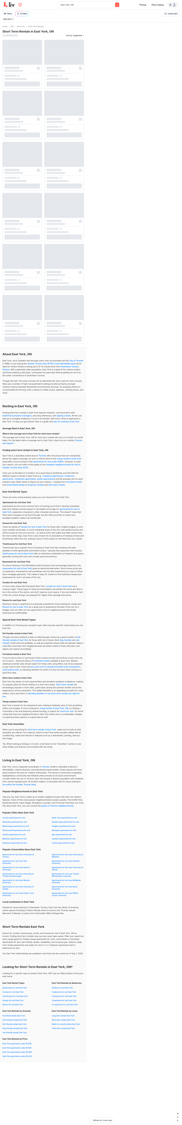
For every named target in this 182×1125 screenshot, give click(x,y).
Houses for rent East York (12, 1000)
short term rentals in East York (42, 729)
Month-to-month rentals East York (66, 1024)
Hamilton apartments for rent (64, 839)
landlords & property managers (17, 415)
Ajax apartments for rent (62, 834)
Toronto (42, 455)
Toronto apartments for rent (13, 818)
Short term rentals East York (63, 1020)
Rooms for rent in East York (15, 607)
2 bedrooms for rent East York (64, 996)
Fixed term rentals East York (63, 1028)
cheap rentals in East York (69, 458)
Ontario (5, 369)
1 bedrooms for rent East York (64, 992)
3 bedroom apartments (25, 479)
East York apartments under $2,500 (17, 1056)
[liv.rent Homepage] (9, 5)
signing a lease (64, 415)
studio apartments (45, 479)
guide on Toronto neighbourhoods (58, 806)
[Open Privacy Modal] (20, 5)
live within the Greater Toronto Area (19, 784)
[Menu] (172, 5)
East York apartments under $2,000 (17, 1052)
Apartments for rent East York (14, 988)
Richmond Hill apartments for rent (16, 830)
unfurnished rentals (16, 485)
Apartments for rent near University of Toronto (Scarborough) (18, 875)
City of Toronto (76, 360)
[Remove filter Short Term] (13, 19)
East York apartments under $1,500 (16, 1048)
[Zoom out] (178, 1117)
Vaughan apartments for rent (63, 826)
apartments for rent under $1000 (48, 461)
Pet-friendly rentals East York (14, 1024)
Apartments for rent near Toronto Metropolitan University (65, 875)
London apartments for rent (63, 843)
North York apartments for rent (64, 818)
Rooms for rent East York (12, 1005)
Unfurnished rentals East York (14, 1020)
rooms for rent (66, 711)
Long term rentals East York (63, 1016)
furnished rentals (74, 482)
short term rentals (56, 485)
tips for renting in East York (66, 421)
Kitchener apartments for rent (14, 843)
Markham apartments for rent (14, 839)
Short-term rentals (64, 684)
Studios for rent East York (62, 988)
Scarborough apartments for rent (65, 822)
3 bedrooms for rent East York (64, 1000)
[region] (134, 573)
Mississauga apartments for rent (15, 826)
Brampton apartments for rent (64, 830)
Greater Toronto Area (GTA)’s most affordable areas (51, 363)
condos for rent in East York (59, 586)
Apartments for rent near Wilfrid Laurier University (65, 894)
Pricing (142, 5)
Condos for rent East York (13, 992)
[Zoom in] (178, 1113)
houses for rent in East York (34, 527)
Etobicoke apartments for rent (14, 822)
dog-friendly (66, 640)
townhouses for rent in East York (17, 553)
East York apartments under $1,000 (16, 1044)
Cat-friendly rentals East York (14, 1032)
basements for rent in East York (17, 568)
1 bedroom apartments (52, 476)
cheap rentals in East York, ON (54, 708)
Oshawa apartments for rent (14, 834)
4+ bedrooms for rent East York (65, 1005)
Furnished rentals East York (13, 1016)
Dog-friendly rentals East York (14, 1028)
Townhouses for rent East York (15, 996)
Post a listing (158, 5)
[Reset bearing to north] (178, 1121)
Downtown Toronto (70, 366)
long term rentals (36, 485)
